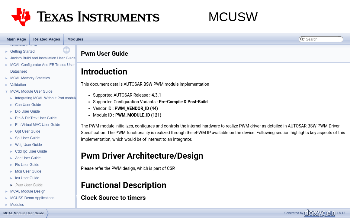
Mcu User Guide (28, 171)
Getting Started (22, 51)
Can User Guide (28, 105)
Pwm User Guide (29, 185)
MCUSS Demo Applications (32, 198)
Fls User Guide (27, 165)
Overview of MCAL (25, 45)
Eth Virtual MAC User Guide (37, 125)
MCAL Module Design (27, 191)
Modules (75, 39)
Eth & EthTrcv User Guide (36, 118)
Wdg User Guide (28, 145)
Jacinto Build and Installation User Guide (42, 58)
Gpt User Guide (27, 131)
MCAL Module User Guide (31, 91)
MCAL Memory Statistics (30, 78)
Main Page (16, 39)
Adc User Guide (28, 158)
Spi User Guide (27, 138)
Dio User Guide (27, 111)
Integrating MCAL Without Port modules (47, 98)
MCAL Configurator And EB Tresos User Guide (47, 65)
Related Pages (46, 39)
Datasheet (18, 71)
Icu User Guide (27, 178)
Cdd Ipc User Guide (31, 151)
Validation (18, 85)
